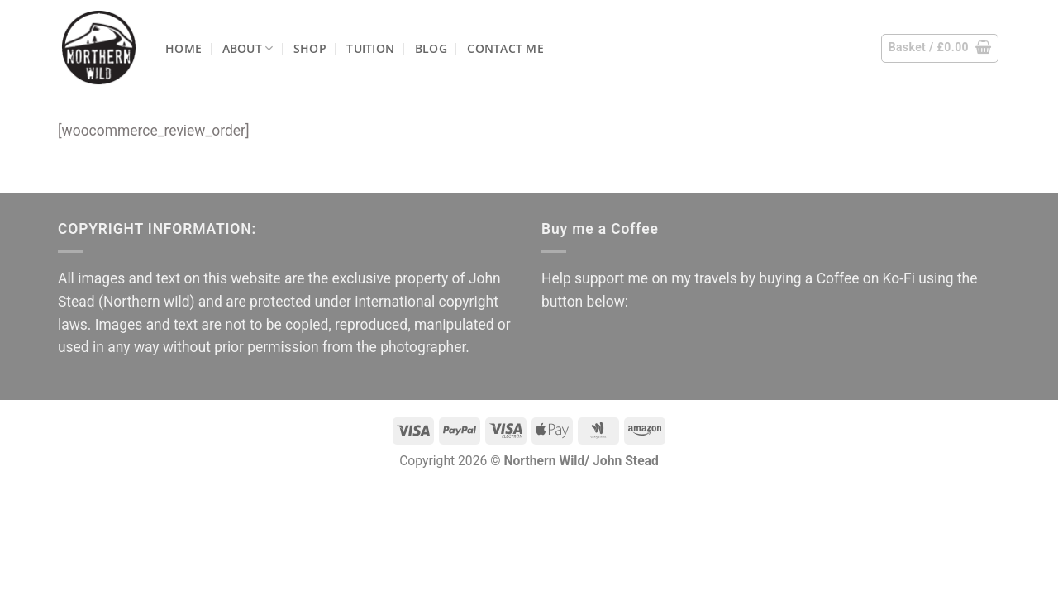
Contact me (505, 48)
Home (183, 48)
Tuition (370, 48)
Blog (431, 48)
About (248, 48)
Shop (309, 48)
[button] (940, 48)
